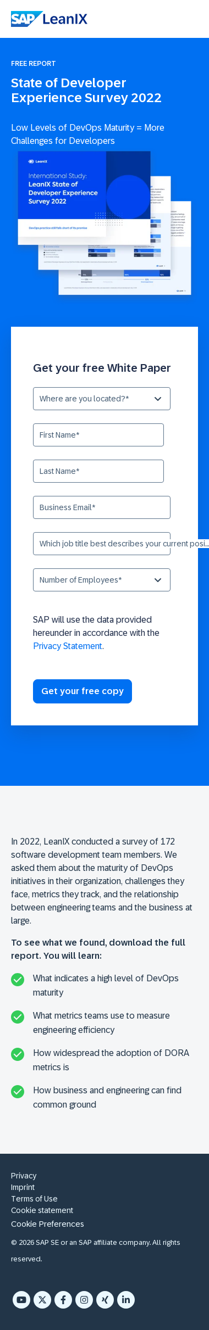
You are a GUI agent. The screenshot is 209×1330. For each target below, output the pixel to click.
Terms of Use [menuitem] (34, 1198)
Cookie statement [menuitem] (42, 1210)
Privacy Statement (67, 646)
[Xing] (105, 1300)
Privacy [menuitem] (23, 1175)
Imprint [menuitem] (23, 1187)
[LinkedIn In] (126, 1300)
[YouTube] (21, 1300)
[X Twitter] (42, 1300)
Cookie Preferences (47, 1223)
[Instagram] (84, 1300)
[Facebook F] (63, 1300)
